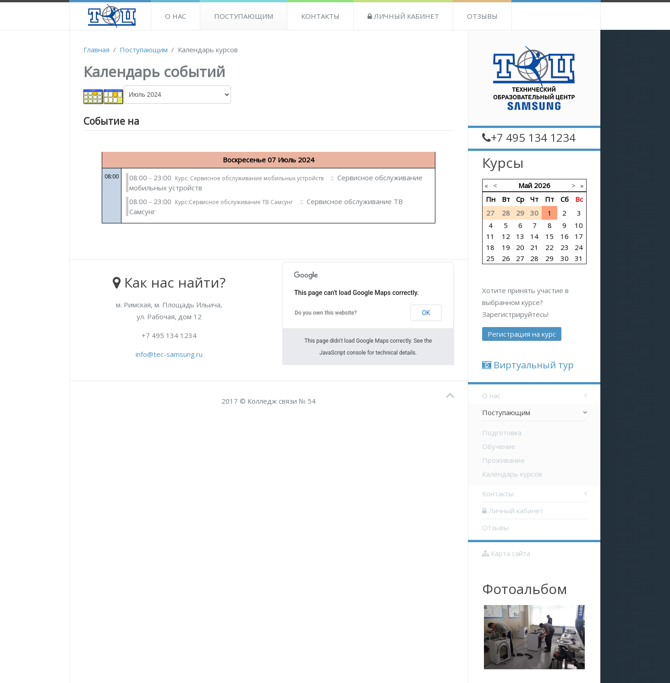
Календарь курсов (512, 473)
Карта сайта (506, 553)
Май (525, 185)
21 (534, 247)
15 (549, 236)
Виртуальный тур (528, 365)
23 (564, 247)
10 (579, 225)
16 (564, 236)
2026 (542, 185)
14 (534, 236)
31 (579, 258)
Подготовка (502, 432)
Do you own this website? (326, 313)
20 (520, 247)
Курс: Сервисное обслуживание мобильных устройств (249, 178)
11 (490, 236)
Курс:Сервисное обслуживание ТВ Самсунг (234, 202)
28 (534, 258)
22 (549, 247)
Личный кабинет (403, 16)
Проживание (503, 460)
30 (564, 258)
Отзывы (482, 16)
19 (506, 247)
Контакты (320, 16)
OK (426, 313)
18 (490, 247)
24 (579, 247)
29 (549, 258)
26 (506, 258)
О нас (175, 16)
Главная (96, 49)
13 (520, 236)
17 (579, 236)
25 (490, 258)
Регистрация (522, 334)
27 (520, 258)
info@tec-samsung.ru (169, 354)
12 (506, 236)
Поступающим (243, 16)
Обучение (499, 446)
